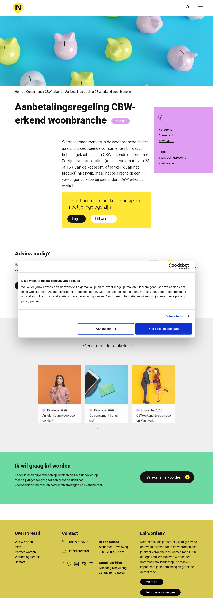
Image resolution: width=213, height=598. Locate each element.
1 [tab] (98, 428)
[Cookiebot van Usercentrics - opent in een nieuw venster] (175, 266)
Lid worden (103, 219)
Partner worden (25, 552)
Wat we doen (24, 542)
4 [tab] (115, 428)
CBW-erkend (53, 91)
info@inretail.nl (79, 551)
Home (19, 91)
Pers (18, 547)
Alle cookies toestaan (164, 328)
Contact (20, 562)
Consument (34, 91)
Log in (76, 219)
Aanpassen (106, 328)
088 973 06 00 (79, 542)
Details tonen (175, 316)
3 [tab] (109, 428)
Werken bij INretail (27, 557)
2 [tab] (104, 428)
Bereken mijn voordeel (164, 477)
